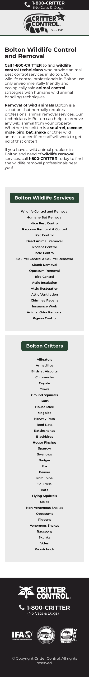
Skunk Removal (44, 265)
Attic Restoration (44, 288)
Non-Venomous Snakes (44, 508)
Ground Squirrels (44, 395)
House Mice (44, 407)
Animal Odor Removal (44, 312)
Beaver (44, 472)
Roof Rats (44, 425)
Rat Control (44, 235)
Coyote (44, 383)
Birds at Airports (44, 371)
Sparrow (44, 448)
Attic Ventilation (44, 294)
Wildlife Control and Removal (44, 211)
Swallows (44, 454)
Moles (44, 502)
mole (10, 132)
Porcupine (44, 478)
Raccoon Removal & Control (44, 229)
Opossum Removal (44, 271)
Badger (44, 460)
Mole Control (44, 253)
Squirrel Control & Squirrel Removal (44, 259)
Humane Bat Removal (44, 217)
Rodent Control (44, 247)
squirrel (57, 127)
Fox (44, 466)
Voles (44, 543)
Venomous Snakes (44, 525)
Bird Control (44, 276)
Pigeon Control (44, 318)
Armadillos (44, 365)
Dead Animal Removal (44, 241)
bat (29, 132)
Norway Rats (44, 419)
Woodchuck (44, 549)
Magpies (44, 413)
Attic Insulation (44, 282)
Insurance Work (44, 306)
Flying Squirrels (44, 496)
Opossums (44, 513)
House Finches (44, 442)
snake (40, 132)
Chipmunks (44, 377)
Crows (44, 389)
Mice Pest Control (44, 223)
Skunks (44, 537)
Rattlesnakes (44, 430)
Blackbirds (44, 436)
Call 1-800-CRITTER (23, 65)
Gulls (45, 401)
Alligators (44, 359)
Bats (44, 490)
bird (20, 132)
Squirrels (44, 484)
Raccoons (44, 531)
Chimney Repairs (44, 300)
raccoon (74, 127)
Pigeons (44, 519)
